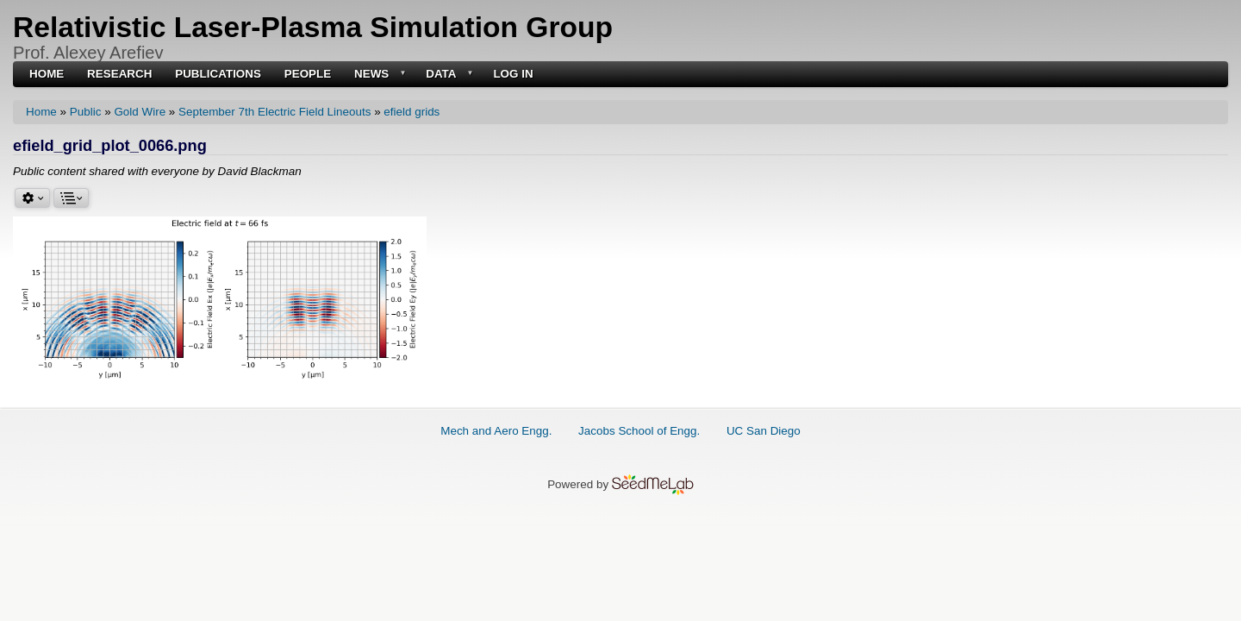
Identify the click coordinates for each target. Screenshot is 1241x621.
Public (86, 111)
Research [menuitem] (119, 74)
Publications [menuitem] (218, 74)
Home (41, 111)
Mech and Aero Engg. (496, 430)
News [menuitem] (378, 74)
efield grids (412, 111)
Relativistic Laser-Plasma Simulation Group (313, 27)
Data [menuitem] (447, 74)
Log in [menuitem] (513, 74)
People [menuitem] (308, 74)
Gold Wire (139, 111)
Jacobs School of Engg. (639, 430)
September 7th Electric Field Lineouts (274, 111)
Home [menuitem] (46, 74)
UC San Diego (764, 430)
